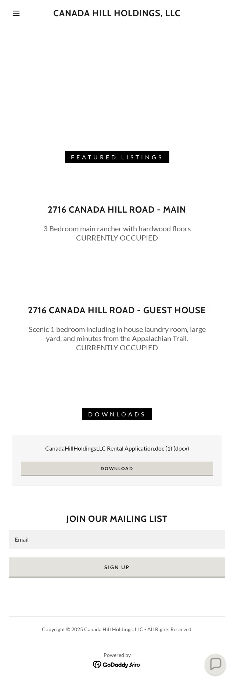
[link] (117, 13)
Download (117, 468)
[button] (19, 13)
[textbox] (117, 539)
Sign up (117, 567)
